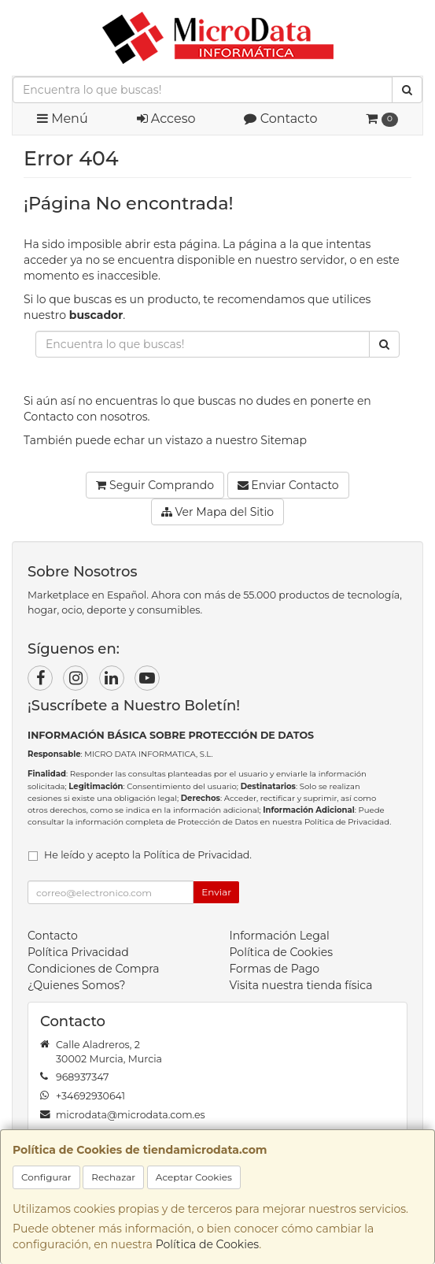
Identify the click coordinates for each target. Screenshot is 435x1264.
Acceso (166, 118)
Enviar (216, 892)
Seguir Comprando (155, 485)
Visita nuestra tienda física (301, 985)
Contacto (280, 118)
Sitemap (283, 440)
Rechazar (113, 1177)
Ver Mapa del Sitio (217, 512)
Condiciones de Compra (94, 969)
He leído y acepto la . (148, 855)
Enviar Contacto (288, 485)
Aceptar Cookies (194, 1177)
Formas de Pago (275, 969)
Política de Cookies (208, 1244)
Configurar (46, 1177)
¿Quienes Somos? (77, 985)
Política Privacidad (78, 952)
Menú (62, 118)
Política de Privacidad (346, 822)
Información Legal (280, 936)
